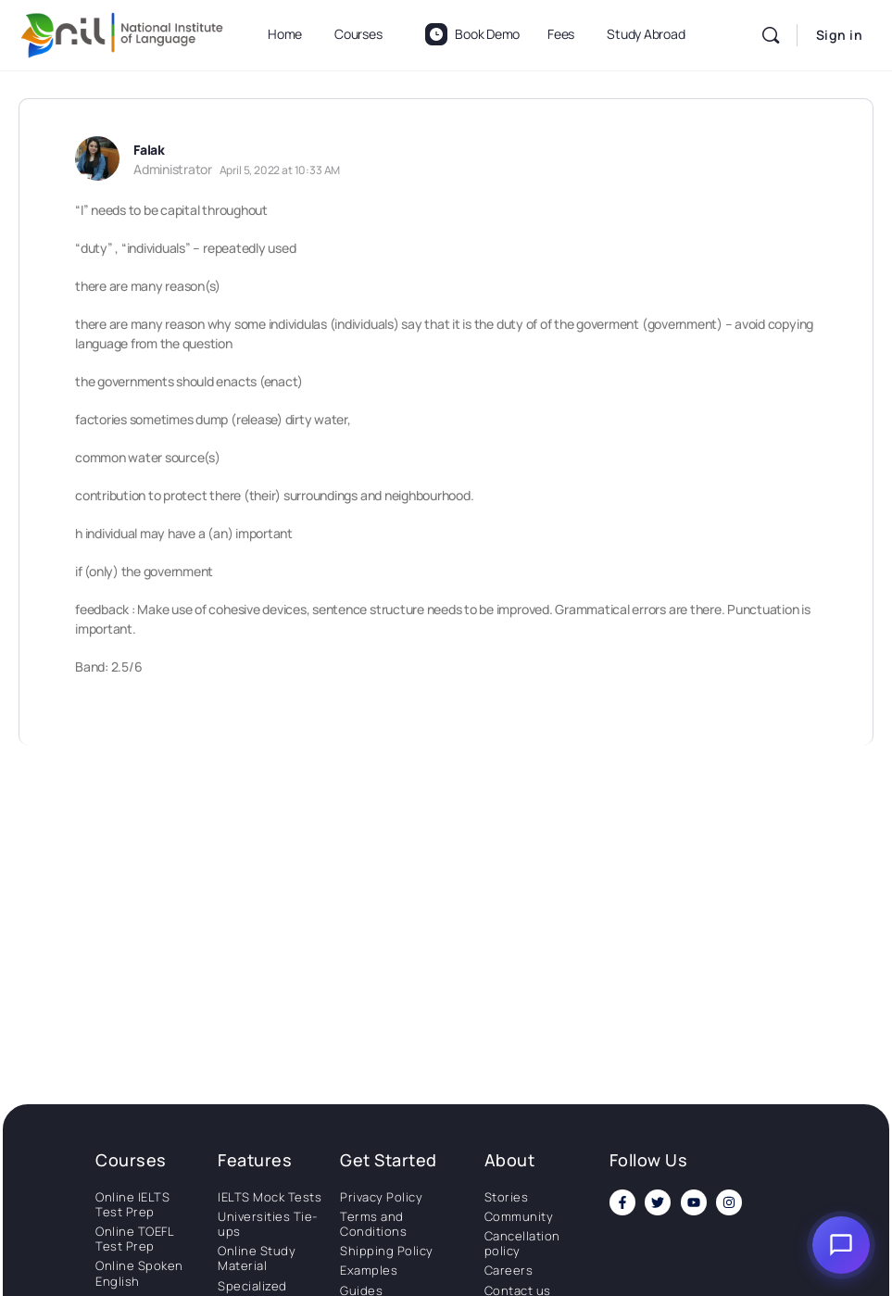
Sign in (839, 35)
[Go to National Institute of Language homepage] (122, 32)
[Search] (770, 35)
